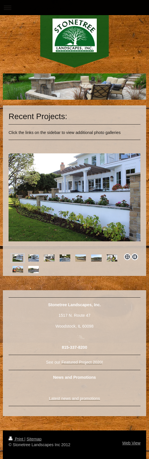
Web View (131, 443)
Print (16, 439)
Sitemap (34, 439)
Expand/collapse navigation (74, 7)
